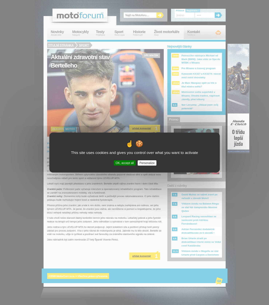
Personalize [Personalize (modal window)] (147, 162)
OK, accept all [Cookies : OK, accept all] (125, 162)
